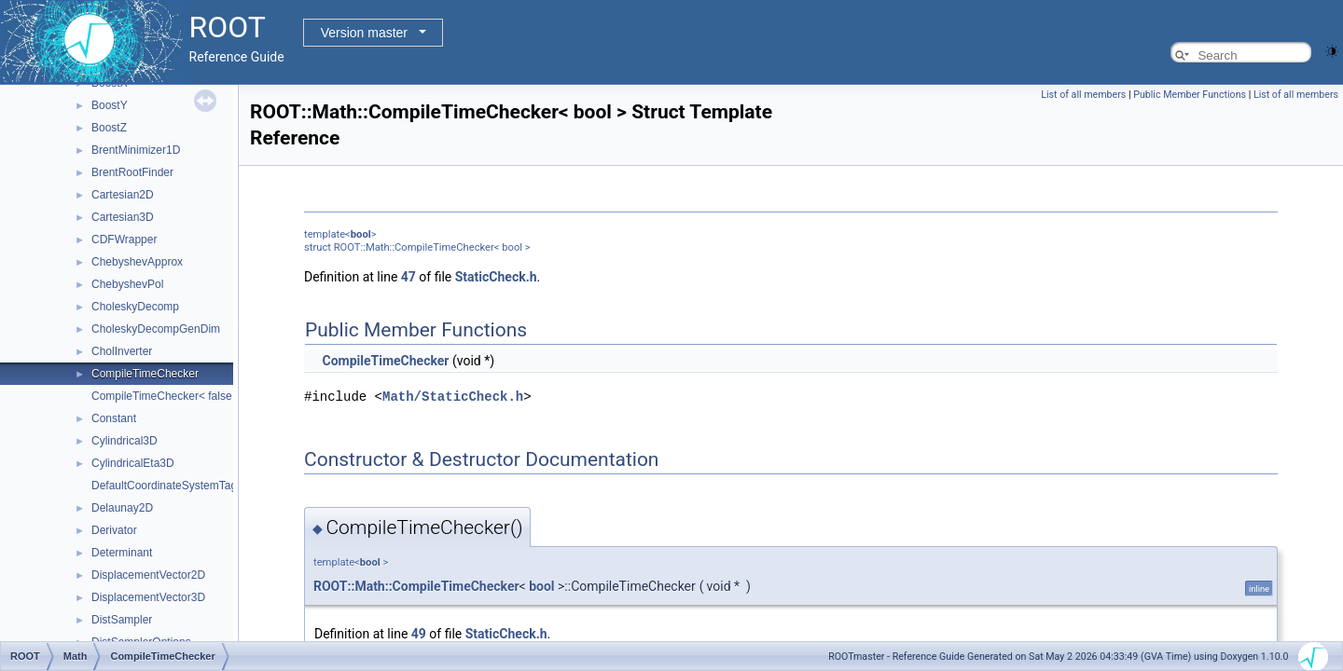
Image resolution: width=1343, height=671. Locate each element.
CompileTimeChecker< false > (166, 396)
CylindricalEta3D (132, 463)
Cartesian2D (122, 194)
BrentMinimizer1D (135, 150)
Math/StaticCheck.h (452, 395)
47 (408, 276)
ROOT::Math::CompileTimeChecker (416, 585)
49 (418, 632)
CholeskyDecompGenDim (155, 329)
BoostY (109, 105)
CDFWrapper (124, 239)
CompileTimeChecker (145, 373)
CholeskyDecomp (135, 306)
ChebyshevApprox (137, 261)
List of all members (1083, 95)
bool (361, 234)
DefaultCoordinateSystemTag (164, 485)
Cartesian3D (122, 217)
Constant (113, 418)
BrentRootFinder (132, 172)
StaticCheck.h (496, 276)
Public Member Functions (1189, 95)
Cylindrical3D (124, 440)
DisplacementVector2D (148, 575)
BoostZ (109, 127)
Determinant (121, 552)
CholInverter (121, 351)
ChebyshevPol (127, 284)
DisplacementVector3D (148, 597)
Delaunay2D (122, 507)
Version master (364, 32)
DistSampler (121, 619)
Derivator (114, 530)
